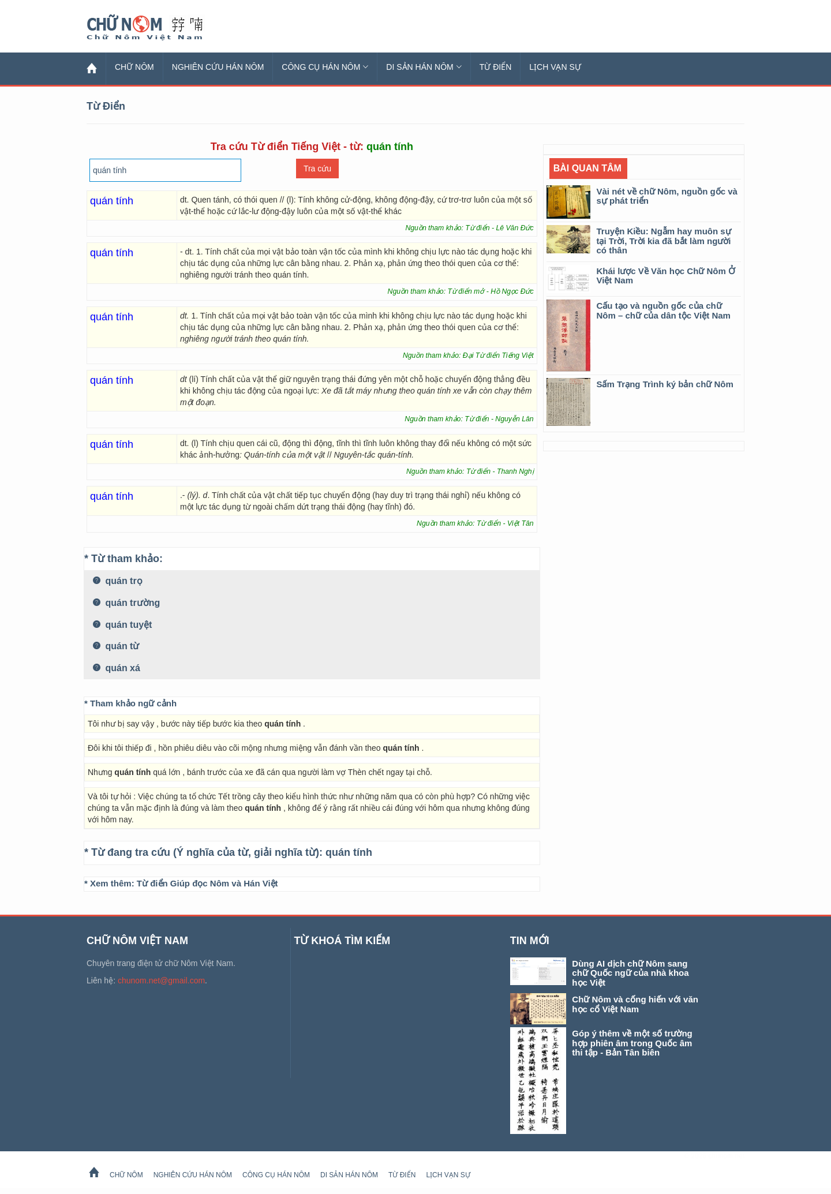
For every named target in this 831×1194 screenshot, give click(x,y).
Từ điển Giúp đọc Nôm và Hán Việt (207, 883)
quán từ (116, 646)
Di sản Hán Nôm (423, 67)
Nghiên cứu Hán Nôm (218, 67)
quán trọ (118, 581)
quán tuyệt (122, 625)
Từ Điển (496, 67)
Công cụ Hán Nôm (325, 67)
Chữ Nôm (159, 27)
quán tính (348, 852)
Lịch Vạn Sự (555, 67)
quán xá (116, 668)
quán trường (126, 603)
